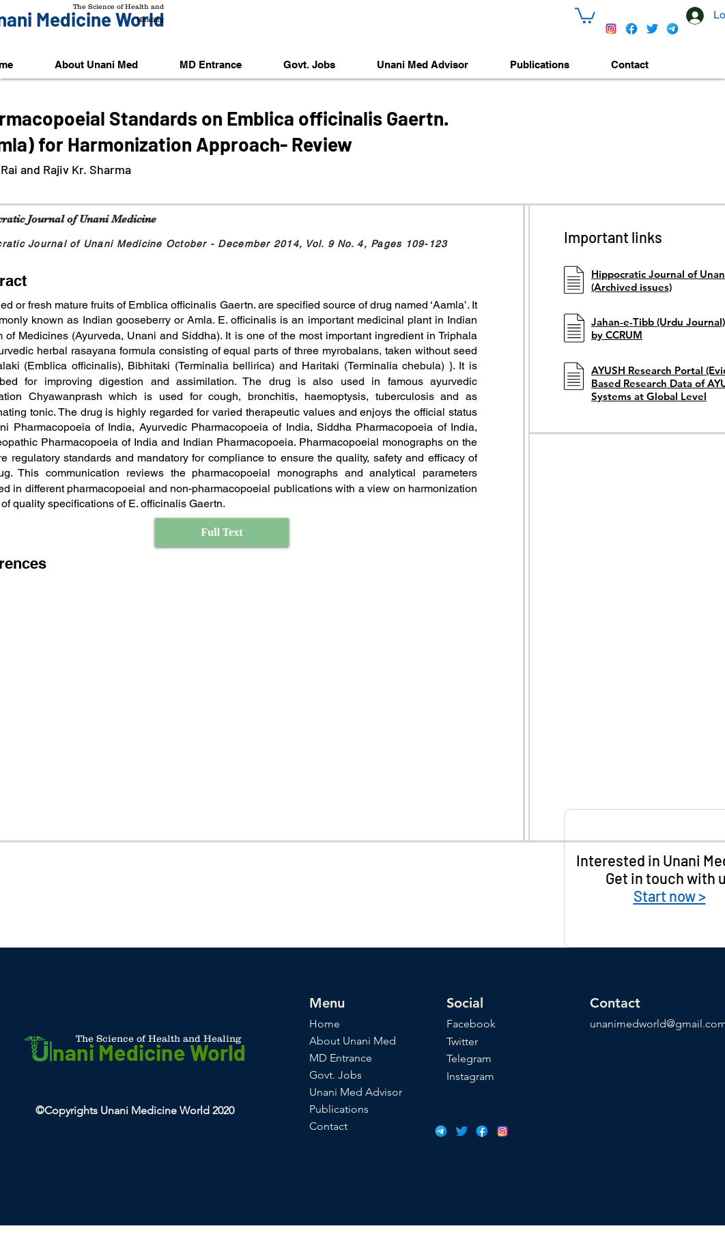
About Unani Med (352, 1040)
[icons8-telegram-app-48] (672, 28)
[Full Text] (222, 532)
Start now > (670, 896)
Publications (339, 1109)
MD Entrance (340, 1057)
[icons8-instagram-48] (611, 28)
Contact (328, 1126)
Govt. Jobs (335, 1074)
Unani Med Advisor (355, 1091)
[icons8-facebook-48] (631, 28)
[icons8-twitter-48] (652, 28)
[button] (585, 14)
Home (324, 1023)
